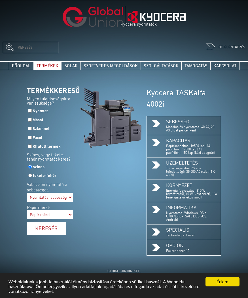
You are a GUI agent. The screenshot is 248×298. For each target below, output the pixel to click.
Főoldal (21, 65)
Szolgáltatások (161, 65)
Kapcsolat (224, 65)
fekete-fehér (44, 175)
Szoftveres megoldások (111, 65)
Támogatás (196, 65)
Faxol (38, 137)
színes (38, 166)
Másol (38, 119)
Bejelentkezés (225, 47)
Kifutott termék (47, 146)
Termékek (47, 65)
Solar (71, 65)
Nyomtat (40, 110)
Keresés (46, 228)
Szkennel (41, 128)
